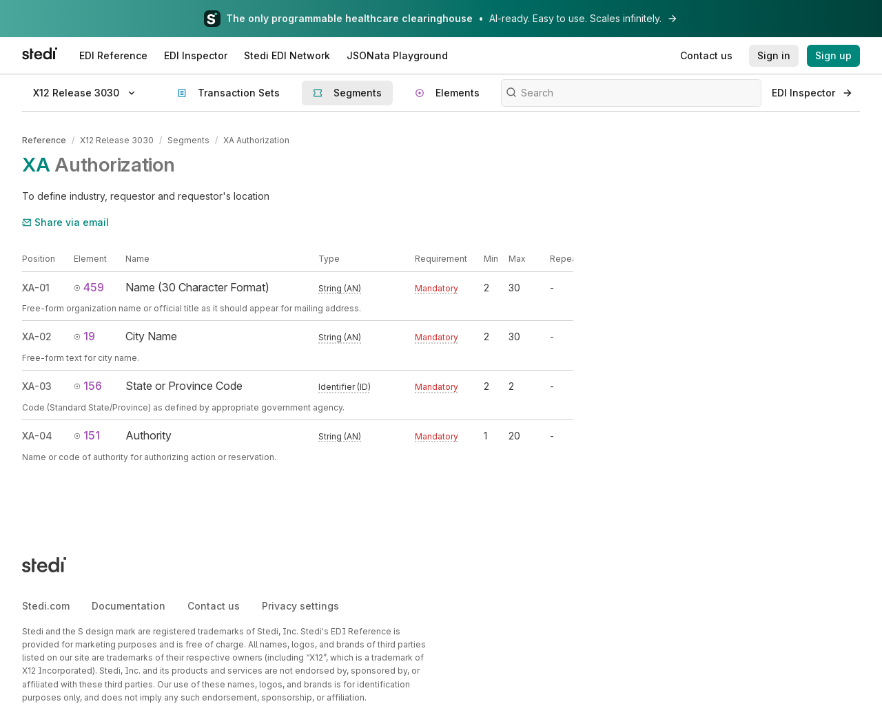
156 (88, 386)
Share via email (65, 222)
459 (89, 287)
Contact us (213, 605)
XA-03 (37, 386)
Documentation (128, 605)
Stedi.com (46, 605)
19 (84, 336)
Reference (44, 140)
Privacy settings (300, 605)
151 (87, 435)
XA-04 (37, 436)
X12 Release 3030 (117, 140)
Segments (188, 140)
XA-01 (36, 287)
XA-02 (37, 336)
